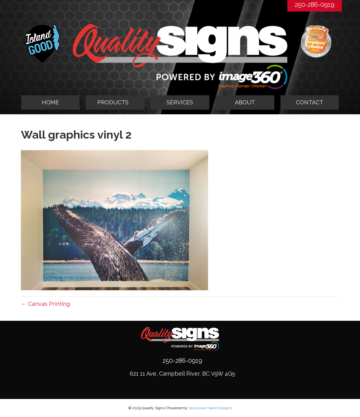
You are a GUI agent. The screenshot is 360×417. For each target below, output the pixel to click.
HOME (50, 102)
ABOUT (245, 102)
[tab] (115, 102)
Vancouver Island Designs (210, 408)
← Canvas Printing (45, 304)
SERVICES (180, 102)
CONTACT (309, 102)
